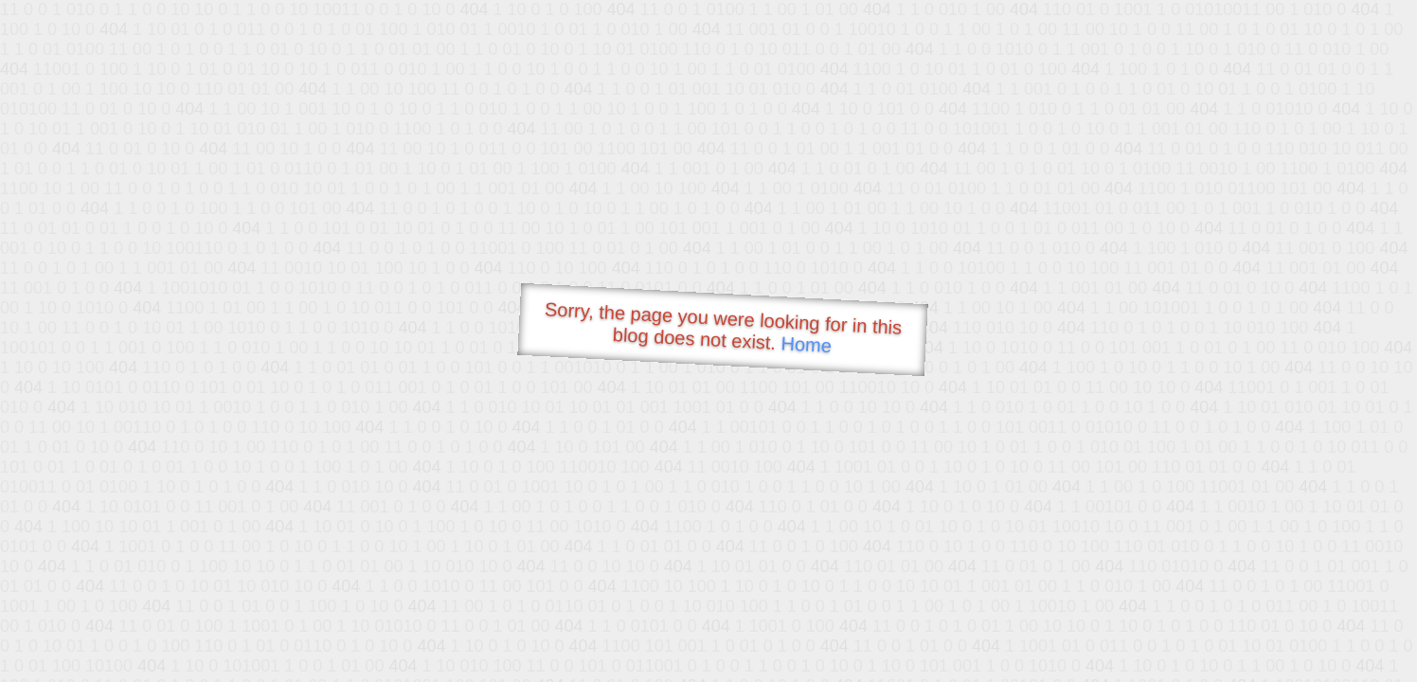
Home (806, 344)
